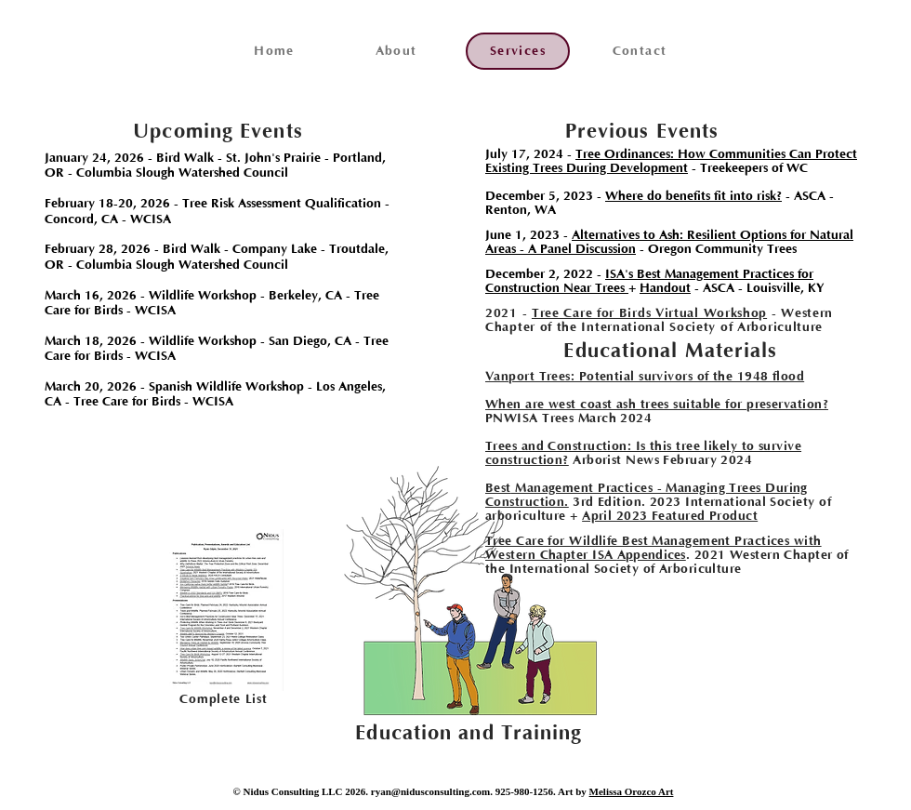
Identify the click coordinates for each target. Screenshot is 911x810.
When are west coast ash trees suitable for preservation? (656, 404)
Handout (665, 288)
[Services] (518, 51)
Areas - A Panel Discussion (560, 249)
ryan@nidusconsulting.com (431, 791)
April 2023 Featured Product (670, 516)
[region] (221, 610)
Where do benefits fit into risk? (693, 196)
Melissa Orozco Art (631, 791)
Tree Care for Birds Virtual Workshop (649, 313)
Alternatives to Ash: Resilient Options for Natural (712, 235)
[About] (396, 51)
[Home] (274, 51)
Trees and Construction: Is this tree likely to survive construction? (643, 453)
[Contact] (640, 51)
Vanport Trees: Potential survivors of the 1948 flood (644, 376)
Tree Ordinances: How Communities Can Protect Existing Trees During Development (671, 161)
